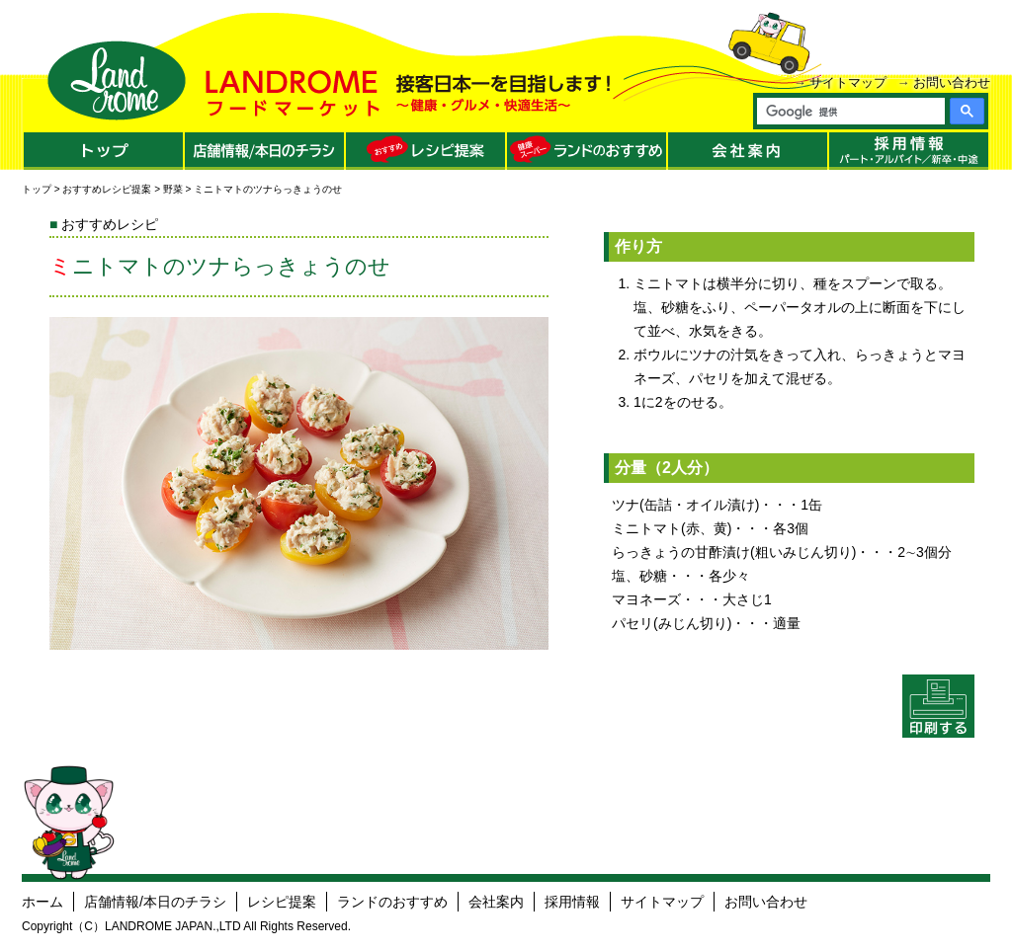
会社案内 (496, 902)
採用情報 (572, 902)
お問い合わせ (951, 82)
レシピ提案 (281, 902)
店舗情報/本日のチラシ (155, 902)
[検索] (850, 111)
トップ (36, 189)
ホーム (42, 902)
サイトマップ (847, 82)
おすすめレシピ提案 (106, 189)
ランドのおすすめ (392, 902)
